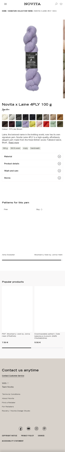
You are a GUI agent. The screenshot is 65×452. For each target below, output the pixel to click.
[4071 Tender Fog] (12, 117)
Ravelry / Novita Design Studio (16, 411)
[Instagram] (36, 429)
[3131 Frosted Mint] (53, 124)
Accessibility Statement (13, 441)
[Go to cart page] (61, 4)
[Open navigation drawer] (5, 4)
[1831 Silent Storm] (32, 117)
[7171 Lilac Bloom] (26, 124)
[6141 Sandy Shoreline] (53, 117)
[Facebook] (21, 429)
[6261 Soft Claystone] (19, 117)
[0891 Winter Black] (26, 117)
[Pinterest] (44, 429)
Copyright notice (9, 436)
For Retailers (8, 407)
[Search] (56, 4)
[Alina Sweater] (17, 231)
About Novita (8, 398)
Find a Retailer (8, 403)
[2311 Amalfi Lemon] (32, 124)
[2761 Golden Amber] (60, 117)
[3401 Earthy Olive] (60, 124)
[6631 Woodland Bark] (5, 124)
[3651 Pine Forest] (39, 117)
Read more (14, 142)
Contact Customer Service (13, 376)
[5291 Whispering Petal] (39, 124)
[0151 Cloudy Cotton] (5, 117)
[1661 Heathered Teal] (19, 124)
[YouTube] (29, 429)
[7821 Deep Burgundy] (12, 124)
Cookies (41, 436)
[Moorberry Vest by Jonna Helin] (49, 231)
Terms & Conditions (11, 394)
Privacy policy (27, 436)
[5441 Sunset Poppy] (46, 124)
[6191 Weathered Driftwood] (46, 117)
